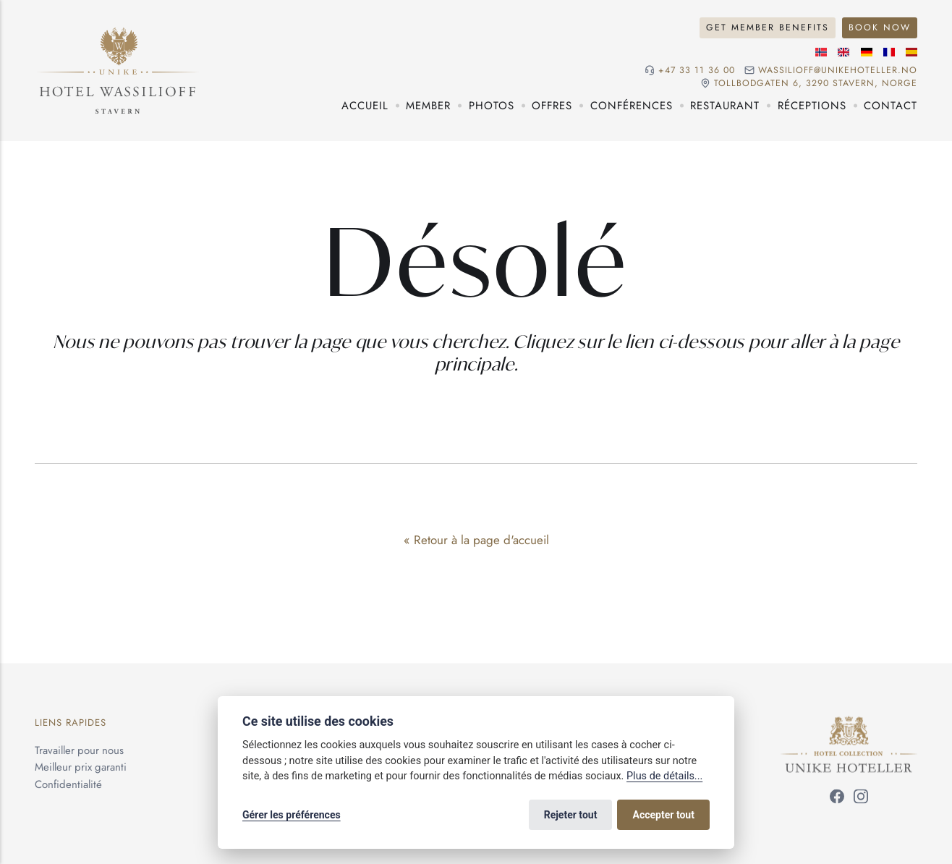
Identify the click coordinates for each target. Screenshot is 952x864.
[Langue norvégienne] (821, 52)
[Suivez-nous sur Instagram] (861, 799)
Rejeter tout (571, 815)
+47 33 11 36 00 (696, 70)
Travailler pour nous (79, 750)
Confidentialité (68, 784)
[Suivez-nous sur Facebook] (837, 799)
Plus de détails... (664, 776)
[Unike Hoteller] (849, 724)
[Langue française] (889, 52)
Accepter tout (663, 815)
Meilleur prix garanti (81, 767)
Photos (491, 106)
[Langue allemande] (866, 52)
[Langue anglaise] (843, 52)
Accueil (364, 106)
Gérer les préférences (291, 815)
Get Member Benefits (767, 27)
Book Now (880, 27)
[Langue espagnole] (911, 52)
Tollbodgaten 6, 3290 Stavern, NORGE (815, 83)
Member (428, 106)
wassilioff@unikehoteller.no (837, 70)
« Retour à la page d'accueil (476, 540)
